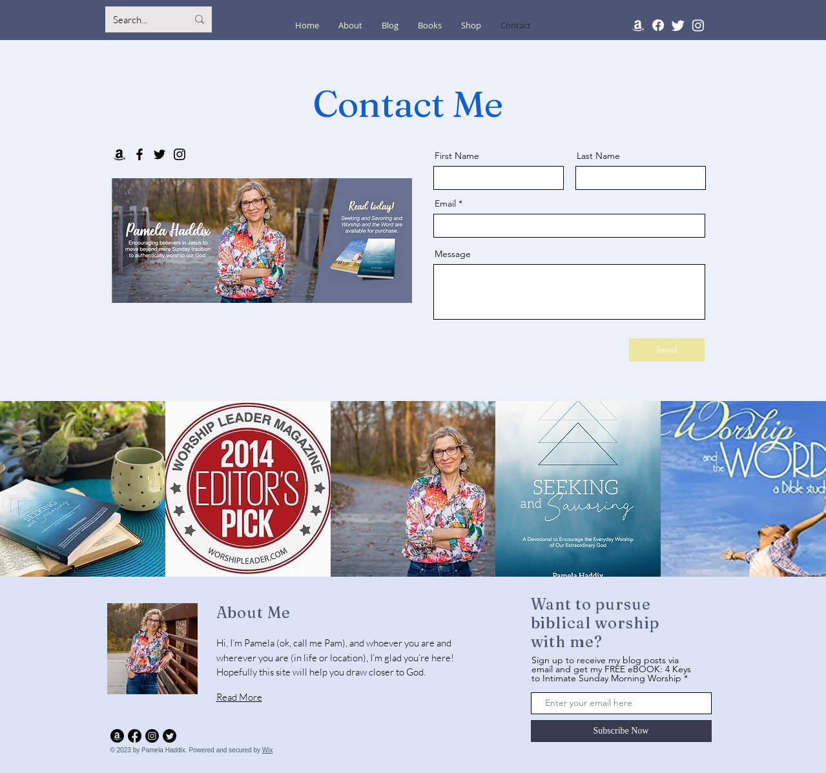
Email (445, 203)
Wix (267, 750)
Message (453, 253)
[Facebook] (658, 25)
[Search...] (140, 19)
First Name (457, 155)
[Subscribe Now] (621, 731)
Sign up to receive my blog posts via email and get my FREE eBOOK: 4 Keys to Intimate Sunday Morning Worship (611, 669)
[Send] (667, 350)
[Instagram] (698, 25)
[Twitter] (678, 25)
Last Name (598, 155)
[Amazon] (638, 25)
